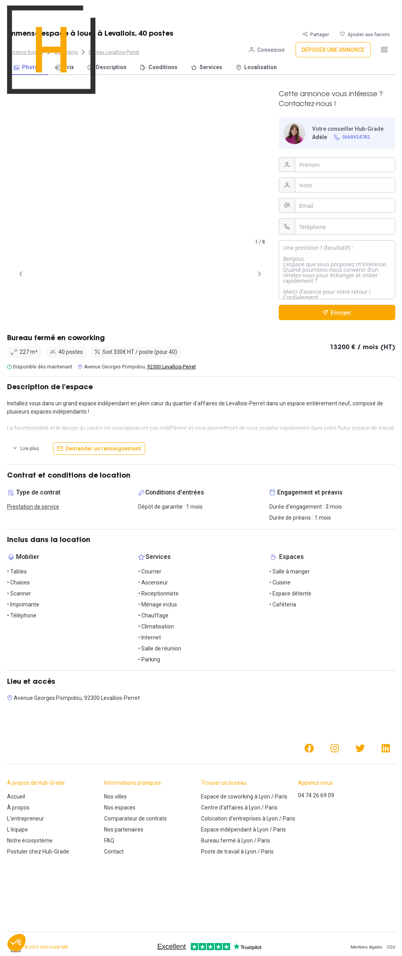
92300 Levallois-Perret (171, 367)
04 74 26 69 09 (316, 795)
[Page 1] (44, 274)
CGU (391, 947)
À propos (18, 807)
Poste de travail (220, 851)
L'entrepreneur (25, 818)
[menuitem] (27, 67)
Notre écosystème (30, 840)
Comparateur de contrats (135, 818)
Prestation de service (33, 507)
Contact (114, 851)
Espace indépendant (226, 829)
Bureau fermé (218, 840)
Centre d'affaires (222, 807)
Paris (281, 796)
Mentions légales (366, 947)
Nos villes (115, 796)
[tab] (44, 274)
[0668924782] (352, 137)
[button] (16, 942)
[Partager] (315, 34)
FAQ (109, 840)
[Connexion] (266, 13)
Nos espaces (119, 807)
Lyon (264, 796)
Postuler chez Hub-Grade (38, 851)
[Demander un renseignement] (99, 448)
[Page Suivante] (259, 273)
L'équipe (17, 829)
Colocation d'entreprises (231, 818)
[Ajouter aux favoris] (364, 34)
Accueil (16, 796)
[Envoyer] (337, 312)
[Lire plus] (26, 449)
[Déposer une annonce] (333, 13)
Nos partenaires (123, 829)
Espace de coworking (227, 796)
